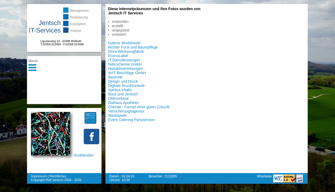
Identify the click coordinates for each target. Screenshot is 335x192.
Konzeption (78, 24)
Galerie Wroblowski (124, 43)
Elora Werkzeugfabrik (126, 51)
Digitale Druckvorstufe (126, 85)
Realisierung (79, 17)
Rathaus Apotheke (123, 103)
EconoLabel (118, 56)
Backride (115, 77)
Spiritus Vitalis (120, 90)
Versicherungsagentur (126, 111)
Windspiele (117, 115)
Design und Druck (123, 81)
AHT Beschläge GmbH (127, 73)
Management (79, 11)
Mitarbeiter (265, 176)
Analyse (75, 31)
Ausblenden (84, 155)
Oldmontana (118, 98)
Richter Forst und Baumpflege (133, 47)
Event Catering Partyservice (131, 120)
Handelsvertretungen (125, 68)
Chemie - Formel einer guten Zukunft (138, 107)
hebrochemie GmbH (125, 64)
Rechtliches (58, 176)
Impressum (39, 176)
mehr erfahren (89, 120)
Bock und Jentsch (123, 94)
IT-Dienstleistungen (124, 60)
